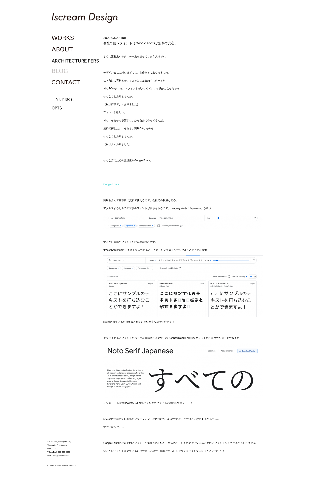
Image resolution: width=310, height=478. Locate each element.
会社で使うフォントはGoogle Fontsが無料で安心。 (140, 43)
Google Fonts (111, 184)
